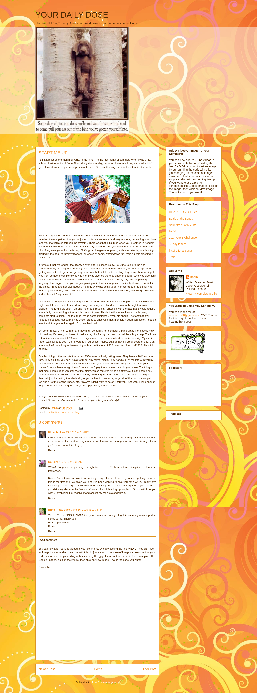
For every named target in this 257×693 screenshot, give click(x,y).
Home (98, 669)
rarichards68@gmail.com (184, 315)
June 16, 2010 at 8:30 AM (67, 461)
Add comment (48, 539)
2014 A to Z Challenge (183, 237)
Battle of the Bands (181, 218)
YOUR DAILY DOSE (71, 14)
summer (65, 412)
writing (76, 412)
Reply (51, 450)
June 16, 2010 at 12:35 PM (86, 509)
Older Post (148, 669)
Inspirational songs (181, 250)
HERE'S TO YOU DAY (183, 212)
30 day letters (177, 244)
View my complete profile (201, 293)
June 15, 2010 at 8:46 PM (74, 432)
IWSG (172, 231)
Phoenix (53, 432)
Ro (50, 461)
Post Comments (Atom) (105, 682)
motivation (54, 412)
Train (172, 257)
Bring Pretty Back (59, 509)
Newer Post (47, 669)
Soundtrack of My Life (182, 225)
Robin (194, 277)
